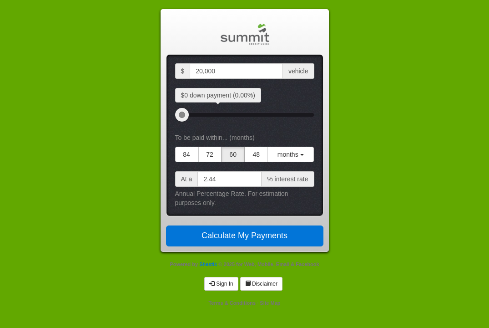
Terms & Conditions (232, 303)
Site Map (270, 303)
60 (233, 154)
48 (256, 154)
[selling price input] (236, 71)
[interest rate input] (229, 179)
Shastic (208, 264)
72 (209, 154)
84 (186, 154)
